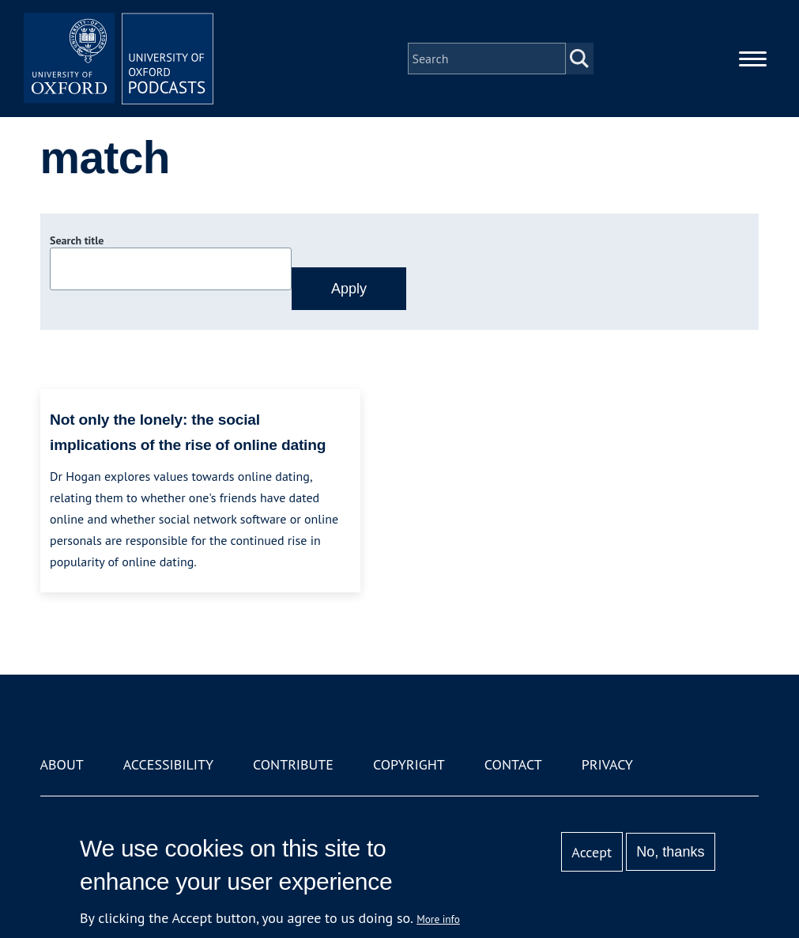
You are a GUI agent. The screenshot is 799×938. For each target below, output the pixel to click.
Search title (77, 240)
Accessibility (168, 764)
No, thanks (670, 852)
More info (438, 919)
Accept (591, 852)
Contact (513, 764)
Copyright (409, 764)
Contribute (293, 764)
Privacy (607, 764)
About (62, 764)
